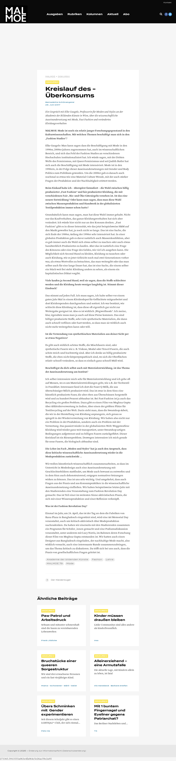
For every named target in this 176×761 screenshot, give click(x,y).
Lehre (110, 559)
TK (95, 731)
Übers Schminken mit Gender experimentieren (58, 710)
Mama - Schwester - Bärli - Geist (59, 686)
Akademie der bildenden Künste (67, 559)
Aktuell (112, 14)
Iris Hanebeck (101, 686)
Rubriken (75, 14)
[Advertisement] (88, 46)
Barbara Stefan (119, 686)
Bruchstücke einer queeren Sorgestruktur (59, 665)
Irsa (96, 640)
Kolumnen (94, 14)
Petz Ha (45, 731)
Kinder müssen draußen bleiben (109, 618)
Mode (70, 563)
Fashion (97, 559)
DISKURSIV (52, 82)
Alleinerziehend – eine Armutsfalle (110, 663)
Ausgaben (55, 14)
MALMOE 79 (55, 563)
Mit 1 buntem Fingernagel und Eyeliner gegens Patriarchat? (110, 712)
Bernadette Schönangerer (60, 102)
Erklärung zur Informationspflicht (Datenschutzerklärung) (57, 751)
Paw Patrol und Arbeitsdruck (55, 618)
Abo (126, 14)
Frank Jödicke (49, 640)
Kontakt (167, 3)
